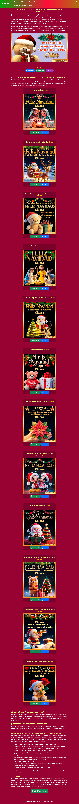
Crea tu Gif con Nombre (39, 791)
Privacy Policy (45, 801)
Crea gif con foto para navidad (22, 2)
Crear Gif (45, 132)
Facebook (30, 71)
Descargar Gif (35, 132)
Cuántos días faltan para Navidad (23, 5)
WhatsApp (40, 71)
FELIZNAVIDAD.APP (7, 4)
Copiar (50, 71)
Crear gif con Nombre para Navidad (44, 2)
